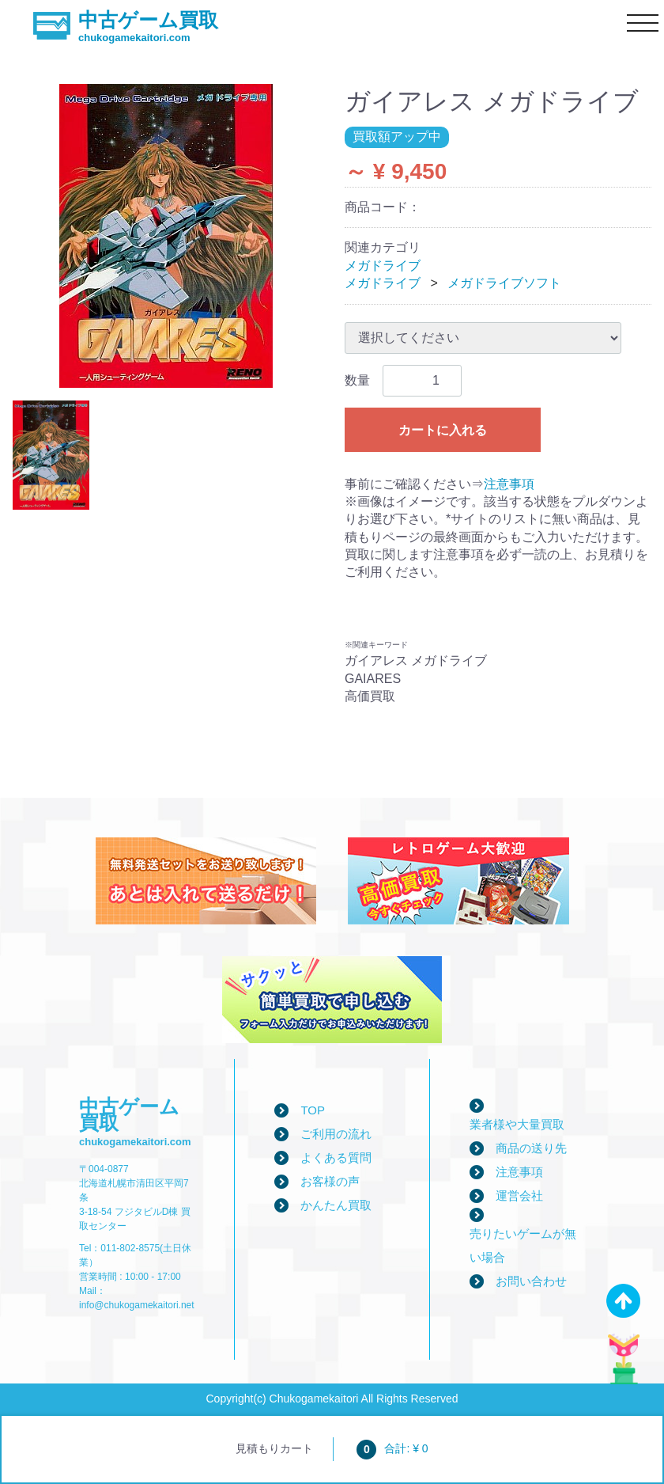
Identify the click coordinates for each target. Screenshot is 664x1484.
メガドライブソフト (504, 283)
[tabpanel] (166, 236)
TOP (312, 1110)
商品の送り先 (531, 1148)
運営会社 (519, 1195)
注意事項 (509, 484)
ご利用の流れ (336, 1134)
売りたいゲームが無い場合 (523, 1245)
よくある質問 (336, 1157)
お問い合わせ (531, 1281)
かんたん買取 (336, 1205)
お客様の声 (330, 1181)
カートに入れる (442, 430)
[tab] (51, 455)
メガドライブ (383, 265)
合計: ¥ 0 (392, 1448)
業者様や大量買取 (517, 1124)
